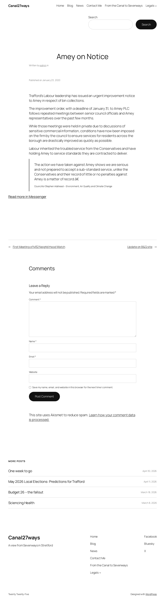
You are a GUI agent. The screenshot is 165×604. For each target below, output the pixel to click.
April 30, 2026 (150, 471)
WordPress (151, 594)
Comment (35, 299)
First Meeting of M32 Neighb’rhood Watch (39, 247)
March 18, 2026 (149, 492)
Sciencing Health (21, 503)
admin (43, 65)
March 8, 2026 (149, 502)
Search (92, 17)
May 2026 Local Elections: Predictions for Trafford (46, 481)
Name (32, 341)
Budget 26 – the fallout (25, 492)
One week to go (20, 471)
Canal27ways (18, 5)
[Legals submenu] (156, 5)
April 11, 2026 (150, 481)
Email (32, 356)
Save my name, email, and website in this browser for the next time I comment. (72, 387)
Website (33, 372)
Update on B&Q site (139, 247)
